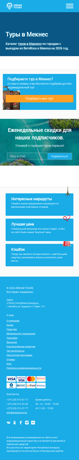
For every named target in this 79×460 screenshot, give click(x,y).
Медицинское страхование (21, 333)
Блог (9, 363)
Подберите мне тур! (39, 98)
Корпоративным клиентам (21, 346)
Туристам (12, 329)
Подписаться (59, 156)
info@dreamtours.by (17, 412)
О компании (13, 320)
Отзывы (11, 359)
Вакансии (12, 342)
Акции (10, 324)
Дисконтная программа (19, 355)
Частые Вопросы (15, 350)
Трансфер (12, 337)
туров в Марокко (30, 44)
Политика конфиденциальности (24, 367)
